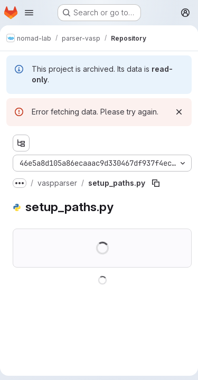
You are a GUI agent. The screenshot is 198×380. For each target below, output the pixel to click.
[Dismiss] (179, 112)
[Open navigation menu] (29, 12)
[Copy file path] (155, 183)
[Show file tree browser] (21, 143)
